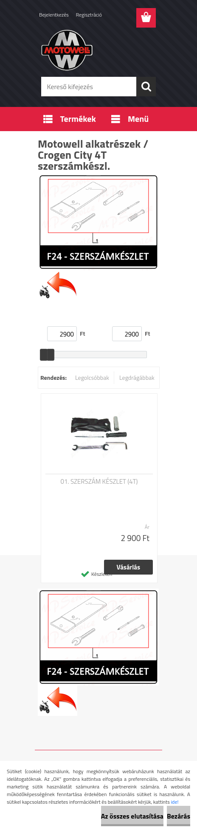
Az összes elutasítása (132, 816)
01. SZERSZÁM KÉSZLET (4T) (99, 481)
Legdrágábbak (137, 377)
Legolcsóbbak (92, 377)
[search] (146, 86)
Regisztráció (89, 15)
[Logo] (98, 49)
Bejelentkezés (54, 15)
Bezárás (178, 816)
